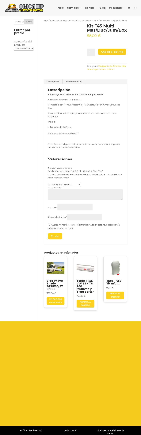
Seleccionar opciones (55, 301)
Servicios (73, 8)
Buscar (28, 21)
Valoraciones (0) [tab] (74, 81)
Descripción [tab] (53, 81)
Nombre (52, 207)
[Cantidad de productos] (91, 52)
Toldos (74, 21)
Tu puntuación (55, 184)
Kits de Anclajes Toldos (88, 21)
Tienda (89, 8)
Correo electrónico (57, 217)
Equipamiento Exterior (60, 21)
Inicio (60, 8)
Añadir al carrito (112, 51)
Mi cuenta (115, 8)
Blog (103, 8)
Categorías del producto (23, 43)
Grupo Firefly (108, 430)
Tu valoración (55, 187)
